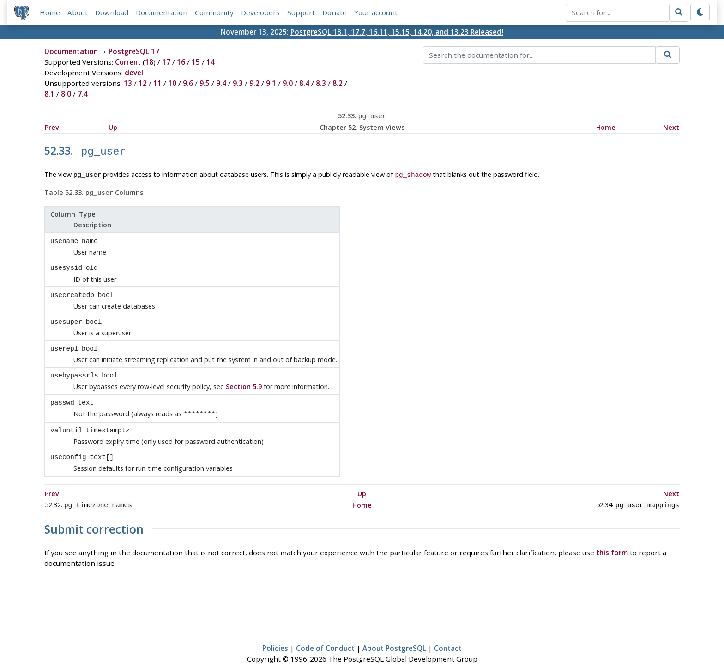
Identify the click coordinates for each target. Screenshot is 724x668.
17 (166, 62)
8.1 (49, 93)
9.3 (238, 83)
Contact (448, 633)
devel (134, 72)
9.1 (271, 83)
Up (113, 126)
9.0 (288, 83)
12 (143, 83)
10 (172, 83)
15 (196, 62)
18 (149, 62)
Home (50, 12)
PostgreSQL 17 (134, 51)
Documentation (161, 12)
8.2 (337, 83)
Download (111, 12)
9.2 (254, 83)
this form (612, 538)
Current (128, 62)
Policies (275, 633)
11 (157, 83)
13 (128, 83)
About (77, 12)
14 (210, 62)
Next (671, 126)
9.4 (221, 83)
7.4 (83, 93)
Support (301, 12)
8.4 (304, 83)
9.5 (204, 83)
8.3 (321, 83)
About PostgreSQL (394, 633)
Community (214, 12)
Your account (376, 12)
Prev (52, 126)
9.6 (188, 83)
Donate (334, 12)
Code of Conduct (325, 633)
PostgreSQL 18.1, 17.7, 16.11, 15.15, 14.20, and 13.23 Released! (396, 31)
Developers (260, 12)
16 (181, 62)
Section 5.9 (244, 376)
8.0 (66, 93)
